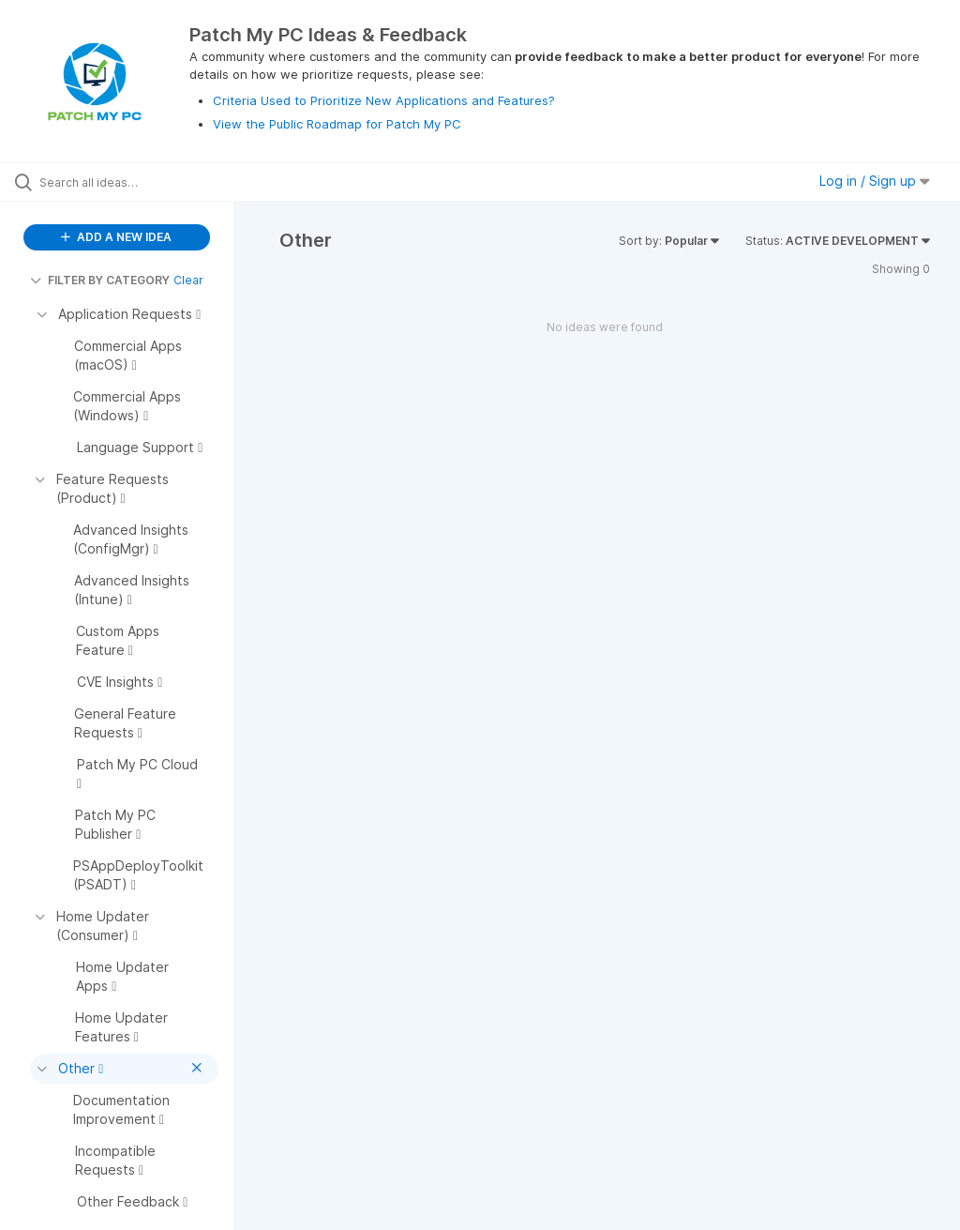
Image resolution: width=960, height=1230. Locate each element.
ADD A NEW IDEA (116, 237)
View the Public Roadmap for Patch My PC (337, 123)
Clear (188, 280)
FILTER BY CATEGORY (100, 280)
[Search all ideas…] (126, 182)
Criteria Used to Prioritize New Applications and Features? (384, 100)
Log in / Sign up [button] (874, 181)
